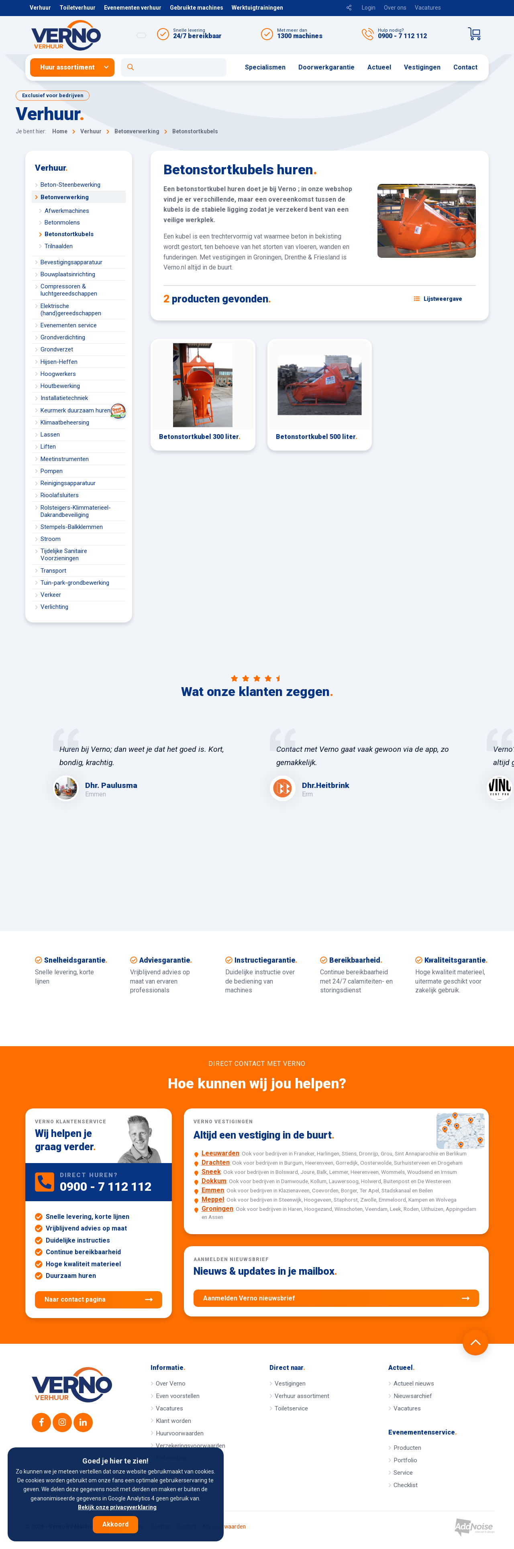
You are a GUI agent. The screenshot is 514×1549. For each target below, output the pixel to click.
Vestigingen (422, 67)
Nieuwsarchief (413, 1396)
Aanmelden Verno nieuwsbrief (336, 1298)
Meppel (213, 1199)
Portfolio (405, 1460)
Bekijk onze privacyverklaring (117, 1507)
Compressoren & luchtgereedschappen (69, 290)
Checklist (406, 1485)
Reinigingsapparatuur (68, 483)
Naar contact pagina (99, 1299)
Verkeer (51, 594)
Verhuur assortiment (302, 1396)
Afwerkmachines (67, 210)
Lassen (50, 434)
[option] (148, 764)
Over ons (395, 7)
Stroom (51, 539)
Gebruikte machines (196, 7)
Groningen (217, 1208)
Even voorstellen (178, 1396)
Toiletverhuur (77, 7)
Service (403, 1472)
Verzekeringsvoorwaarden (190, 1445)
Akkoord (115, 1524)
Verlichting (54, 606)
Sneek (211, 1172)
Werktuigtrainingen (257, 7)
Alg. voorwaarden (224, 1527)
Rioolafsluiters (60, 495)
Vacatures (428, 7)
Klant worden (173, 1421)
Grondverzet (57, 349)
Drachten (216, 1162)
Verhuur (40, 7)
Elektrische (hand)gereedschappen (71, 309)
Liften (48, 446)
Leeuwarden (220, 1153)
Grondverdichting (63, 337)
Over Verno (171, 1383)
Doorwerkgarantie (326, 67)
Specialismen (265, 67)
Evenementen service (69, 325)
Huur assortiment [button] (67, 67)
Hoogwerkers (58, 374)
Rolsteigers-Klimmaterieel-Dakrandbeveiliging (76, 511)
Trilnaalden (59, 246)
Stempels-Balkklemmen (72, 527)
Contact (465, 67)
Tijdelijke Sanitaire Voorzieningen (64, 554)
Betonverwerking (65, 197)
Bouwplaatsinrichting (68, 274)
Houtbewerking (60, 386)
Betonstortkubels (69, 234)
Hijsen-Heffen (59, 361)
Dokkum (214, 1181)
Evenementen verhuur (132, 7)
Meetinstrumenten (65, 459)
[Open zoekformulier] (173, 67)
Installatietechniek (64, 398)
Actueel (379, 67)
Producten (407, 1447)
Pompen (52, 471)
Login (368, 7)
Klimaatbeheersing (65, 422)
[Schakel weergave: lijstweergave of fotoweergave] (438, 299)
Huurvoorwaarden (180, 1433)
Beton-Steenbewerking (70, 184)
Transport (53, 570)
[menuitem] (75, 67)
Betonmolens (62, 222)
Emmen (213, 1190)
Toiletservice (291, 1408)
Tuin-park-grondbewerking (75, 582)
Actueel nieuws (414, 1383)
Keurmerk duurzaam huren (83, 410)
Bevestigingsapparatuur (71, 262)
